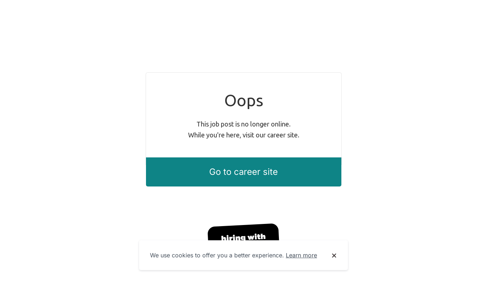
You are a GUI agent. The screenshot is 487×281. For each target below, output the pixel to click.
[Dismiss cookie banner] (334, 255)
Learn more (301, 255)
